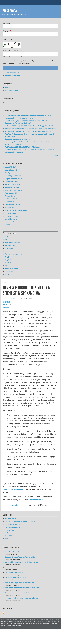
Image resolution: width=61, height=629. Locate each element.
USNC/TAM (9, 271)
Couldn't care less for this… (15, 572)
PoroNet (8, 263)
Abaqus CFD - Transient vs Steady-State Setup (21, 562)
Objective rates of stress (13, 190)
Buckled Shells (10, 245)
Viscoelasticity (10, 207)
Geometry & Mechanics (13, 176)
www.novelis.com (35, 499)
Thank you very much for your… (16, 577)
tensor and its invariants (13, 222)
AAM (6, 237)
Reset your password (12, 75)
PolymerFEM (9, 260)
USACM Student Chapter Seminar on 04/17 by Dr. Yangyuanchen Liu (29, 126)
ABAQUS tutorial (11, 170)
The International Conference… (16, 552)
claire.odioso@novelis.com (14, 489)
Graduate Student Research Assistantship (20, 557)
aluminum (7, 305)
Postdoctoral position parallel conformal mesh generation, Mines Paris (30, 128)
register (15, 505)
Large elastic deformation (14, 179)
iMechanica (9, 11)
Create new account (12, 73)
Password (6, 31)
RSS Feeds (8, 536)
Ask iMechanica (10, 518)
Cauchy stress (10, 173)
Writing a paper (10, 213)
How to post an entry (12, 527)
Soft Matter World (11, 268)
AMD (6, 240)
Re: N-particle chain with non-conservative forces (22, 588)
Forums (7, 87)
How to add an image (12, 524)
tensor (7, 225)
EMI (6, 251)
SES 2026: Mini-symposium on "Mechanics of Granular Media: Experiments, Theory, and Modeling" (26, 122)
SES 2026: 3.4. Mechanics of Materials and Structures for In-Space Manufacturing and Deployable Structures (28, 117)
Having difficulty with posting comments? (20, 521)
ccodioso (13, 299)
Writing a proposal (11, 216)
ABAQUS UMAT (10, 167)
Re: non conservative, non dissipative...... (19, 593)
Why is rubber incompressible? (16, 210)
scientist (6, 302)
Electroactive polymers (13, 254)
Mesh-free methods (12, 187)
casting (6, 307)
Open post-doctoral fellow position (17, 139)
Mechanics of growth (12, 184)
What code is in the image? (12, 50)
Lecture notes (10, 533)
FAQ (6, 538)
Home (5, 282)
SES (6, 265)
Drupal (33, 621)
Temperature (9, 202)
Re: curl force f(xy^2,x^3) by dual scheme (19, 582)
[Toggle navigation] (57, 10)
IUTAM (7, 257)
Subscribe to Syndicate (3, 613)
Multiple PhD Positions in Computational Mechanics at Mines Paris (28, 131)
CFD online (9, 248)
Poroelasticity (10, 196)
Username (6, 23)
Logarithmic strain (11, 181)
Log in (6, 505)
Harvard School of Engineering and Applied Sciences (19, 623)
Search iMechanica (11, 90)
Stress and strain (11, 199)
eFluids (7, 274)
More (56, 155)
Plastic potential (11, 193)
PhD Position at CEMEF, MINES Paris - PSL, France (22, 147)
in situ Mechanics (11, 219)
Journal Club (9, 530)
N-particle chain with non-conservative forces (21, 598)
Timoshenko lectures (12, 204)
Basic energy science (12, 242)
